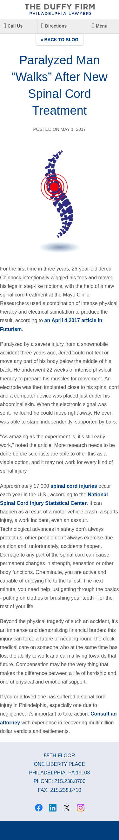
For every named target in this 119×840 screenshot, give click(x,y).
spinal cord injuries (73, 486)
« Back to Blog (60, 39)
